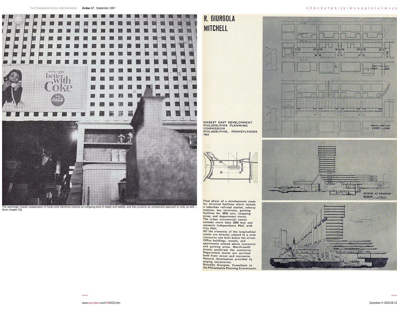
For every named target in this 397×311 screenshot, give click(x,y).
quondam (93, 302)
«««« (85, 295)
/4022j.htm (114, 302)
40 (106, 302)
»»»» (394, 295)
